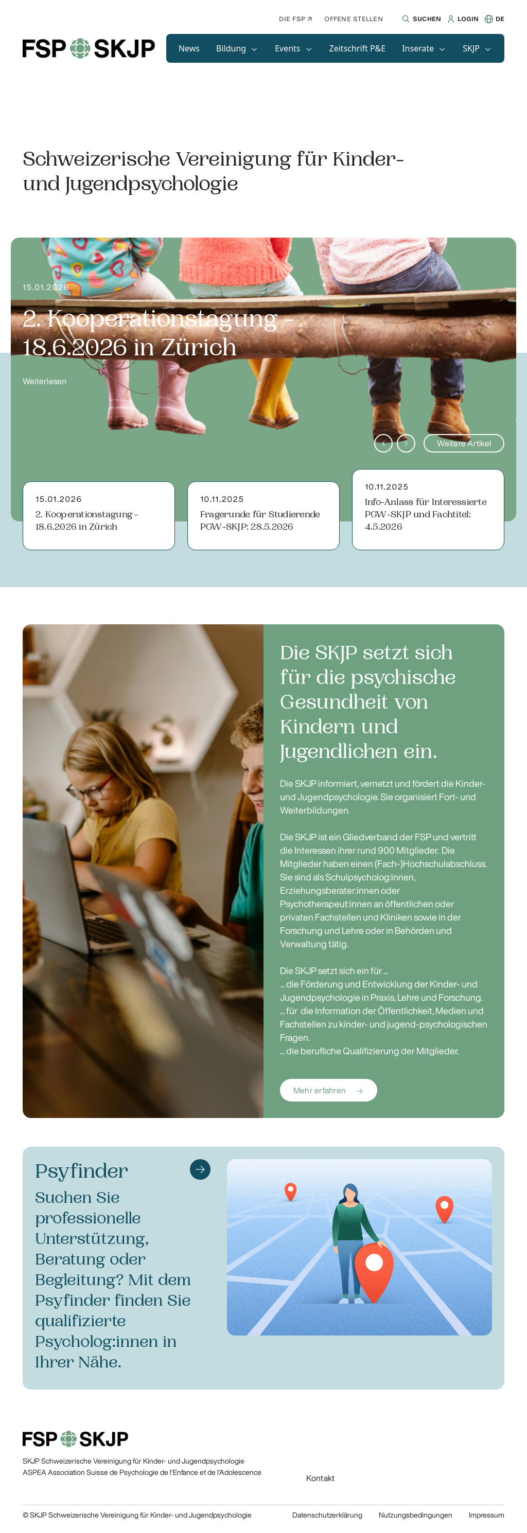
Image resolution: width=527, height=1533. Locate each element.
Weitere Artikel (464, 443)
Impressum (486, 1515)
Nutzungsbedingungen (415, 1515)
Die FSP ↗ (295, 19)
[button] (420, 19)
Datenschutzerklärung (327, 1515)
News (189, 48)
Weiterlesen (45, 381)
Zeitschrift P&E (357, 48)
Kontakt (320, 1478)
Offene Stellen (353, 19)
